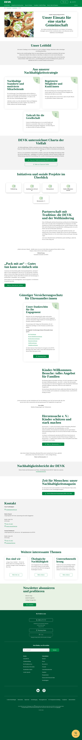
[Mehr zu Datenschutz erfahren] (20, 718)
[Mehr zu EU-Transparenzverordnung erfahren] (54, 718)
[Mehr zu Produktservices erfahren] (27, 682)
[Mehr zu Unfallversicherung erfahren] (32, 343)
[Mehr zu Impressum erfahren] (27, 718)
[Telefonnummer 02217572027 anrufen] (8, 529)
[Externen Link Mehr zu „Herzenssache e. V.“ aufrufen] (53, 444)
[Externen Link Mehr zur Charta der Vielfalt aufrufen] (41, 164)
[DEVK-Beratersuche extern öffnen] (41, 356)
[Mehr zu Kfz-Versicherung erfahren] (32, 334)
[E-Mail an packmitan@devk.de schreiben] (9, 548)
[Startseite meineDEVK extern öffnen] (73, 2)
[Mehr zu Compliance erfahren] (64, 718)
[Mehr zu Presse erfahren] (43, 680)
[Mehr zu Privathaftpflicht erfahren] (35, 336)
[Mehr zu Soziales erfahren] (14, 188)
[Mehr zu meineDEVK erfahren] (26, 677)
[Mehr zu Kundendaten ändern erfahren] (27, 688)
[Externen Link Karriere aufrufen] (44, 677)
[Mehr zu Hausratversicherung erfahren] (32, 340)
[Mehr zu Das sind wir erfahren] (15, 593)
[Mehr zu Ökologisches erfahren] (41, 593)
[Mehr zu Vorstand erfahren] (44, 685)
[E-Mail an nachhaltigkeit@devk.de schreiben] (10, 515)
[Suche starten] (54, 668)
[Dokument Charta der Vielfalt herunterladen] (41, 160)
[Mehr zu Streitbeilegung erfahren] (34, 718)
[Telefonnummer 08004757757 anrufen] (41, 638)
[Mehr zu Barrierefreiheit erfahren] (72, 718)
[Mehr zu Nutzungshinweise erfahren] (43, 718)
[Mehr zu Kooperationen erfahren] (45, 693)
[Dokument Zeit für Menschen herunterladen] (58, 493)
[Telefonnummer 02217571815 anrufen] (8, 546)
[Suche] (32, 669)
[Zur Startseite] (5, 7)
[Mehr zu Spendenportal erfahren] (15, 285)
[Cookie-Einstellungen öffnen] (11, 718)
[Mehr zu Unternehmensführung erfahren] (66, 593)
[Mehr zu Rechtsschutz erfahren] (29, 685)
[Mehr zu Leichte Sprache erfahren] (26, 690)
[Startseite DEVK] (7, 2)
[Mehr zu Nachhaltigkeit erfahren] (45, 698)
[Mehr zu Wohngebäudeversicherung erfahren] (33, 345)
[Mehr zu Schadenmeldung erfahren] (27, 680)
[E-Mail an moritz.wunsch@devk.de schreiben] (10, 532)
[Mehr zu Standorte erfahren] (44, 690)
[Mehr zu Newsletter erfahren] (29, 623)
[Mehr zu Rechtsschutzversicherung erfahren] (34, 338)
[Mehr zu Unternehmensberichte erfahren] (41, 471)
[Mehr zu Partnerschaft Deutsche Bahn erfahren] (48, 696)
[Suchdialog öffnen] (64, 2)
